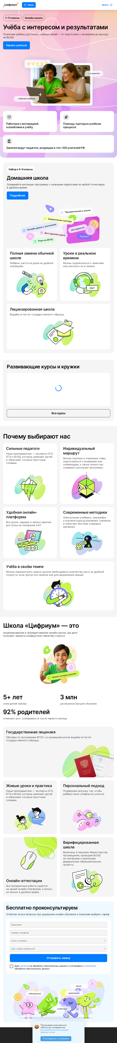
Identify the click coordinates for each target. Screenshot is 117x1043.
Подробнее (17, 196)
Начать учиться (16, 45)
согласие (24, 966)
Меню (29, 5)
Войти (107, 5)
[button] (58, 941)
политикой (90, 966)
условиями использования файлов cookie (54, 1031)
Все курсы (58, 413)
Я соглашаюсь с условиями (56, 1038)
